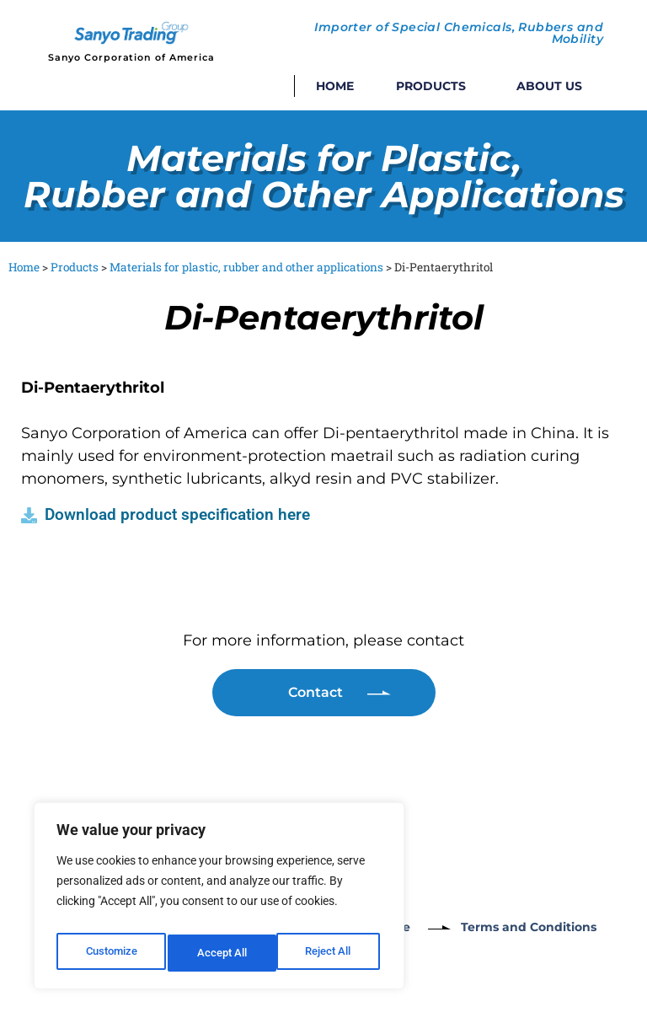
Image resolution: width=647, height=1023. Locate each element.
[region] (219, 900)
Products (435, 86)
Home (335, 86)
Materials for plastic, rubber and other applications (246, 267)
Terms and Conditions (552, 927)
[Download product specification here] (29, 515)
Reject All (221, 953)
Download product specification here (177, 514)
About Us (549, 86)
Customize (110, 953)
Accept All (330, 953)
